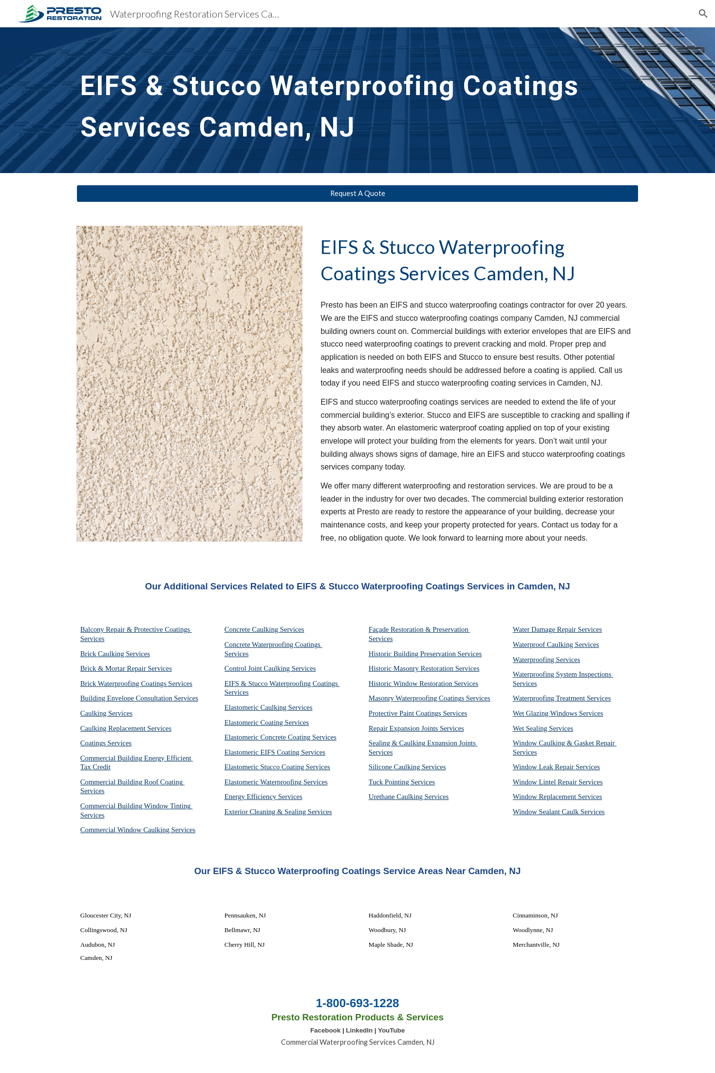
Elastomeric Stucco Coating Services (277, 767)
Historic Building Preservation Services (425, 654)
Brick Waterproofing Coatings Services (136, 683)
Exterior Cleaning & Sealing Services (278, 812)
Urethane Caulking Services (409, 796)
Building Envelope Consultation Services (139, 698)
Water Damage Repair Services (557, 629)
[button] (703, 13)
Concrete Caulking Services (264, 629)
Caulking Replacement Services (125, 728)
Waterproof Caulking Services (556, 644)
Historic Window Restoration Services (423, 683)
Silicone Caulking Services (407, 767)
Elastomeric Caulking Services (269, 707)
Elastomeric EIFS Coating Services (275, 752)
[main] (333, 100)
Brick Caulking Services (115, 654)
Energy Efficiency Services (263, 796)
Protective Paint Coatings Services (418, 713)
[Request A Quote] (357, 193)
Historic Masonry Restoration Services (424, 668)
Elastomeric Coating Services (267, 722)
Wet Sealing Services (543, 728)
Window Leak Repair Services (556, 767)
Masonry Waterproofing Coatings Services (429, 698)
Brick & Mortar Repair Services (126, 668)
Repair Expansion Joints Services (416, 728)
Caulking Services (106, 713)
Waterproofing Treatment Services (562, 698)
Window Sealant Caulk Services (559, 812)
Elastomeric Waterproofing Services (276, 782)
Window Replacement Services (557, 796)
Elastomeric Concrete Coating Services (281, 737)
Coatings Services (106, 743)
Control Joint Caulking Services (270, 668)
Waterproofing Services (546, 659)
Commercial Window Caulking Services (137, 830)
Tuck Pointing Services (402, 782)
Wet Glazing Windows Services (558, 713)
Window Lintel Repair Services (558, 782)
